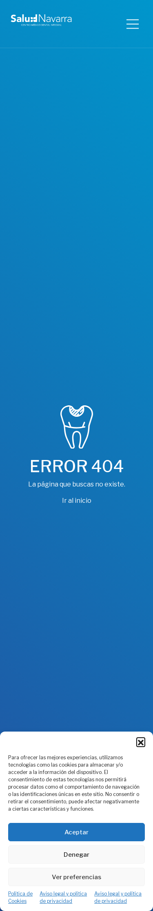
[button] (141, 742)
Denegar (76, 854)
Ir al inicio (76, 500)
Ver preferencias (76, 877)
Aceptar (76, 832)
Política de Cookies (20, 897)
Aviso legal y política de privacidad (63, 897)
